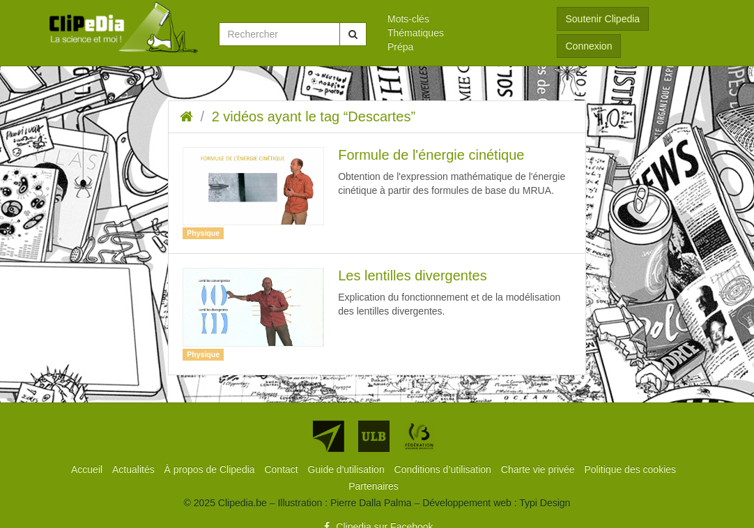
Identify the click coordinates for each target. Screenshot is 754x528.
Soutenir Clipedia (603, 18)
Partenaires (373, 486)
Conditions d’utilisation (444, 469)
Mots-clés (408, 18)
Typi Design (544, 502)
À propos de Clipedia (211, 469)
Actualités (134, 469)
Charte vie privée (539, 469)
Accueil (88, 469)
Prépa (400, 46)
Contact (282, 469)
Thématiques (415, 32)
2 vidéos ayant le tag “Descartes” (313, 116)
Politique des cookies (631, 469)
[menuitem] (461, 19)
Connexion (589, 46)
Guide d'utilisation (347, 469)
